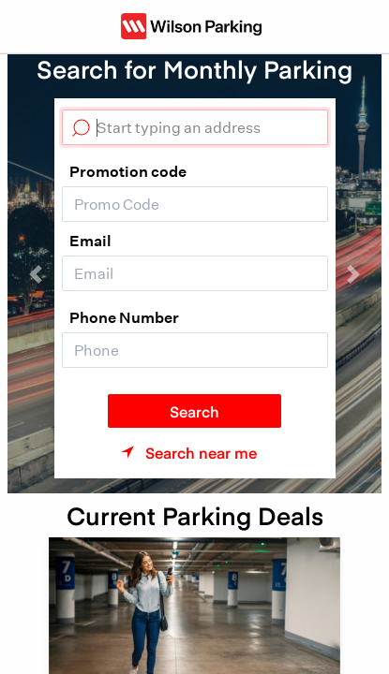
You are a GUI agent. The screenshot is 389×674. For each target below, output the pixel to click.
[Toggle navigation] (41, 26)
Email (90, 240)
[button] (35, 273)
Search (194, 411)
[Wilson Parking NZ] (191, 26)
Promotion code (128, 171)
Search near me (201, 452)
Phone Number (124, 317)
